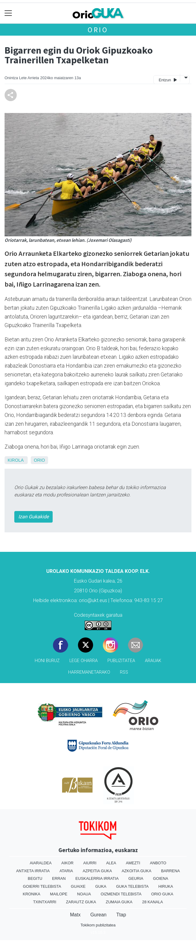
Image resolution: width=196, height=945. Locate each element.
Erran (59, 878)
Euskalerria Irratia (97, 878)
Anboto (158, 863)
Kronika (31, 894)
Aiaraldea (41, 863)
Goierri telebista (42, 886)
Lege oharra (83, 660)
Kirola (15, 460)
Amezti (133, 863)
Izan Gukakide (33, 517)
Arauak (153, 660)
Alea (111, 863)
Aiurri (89, 863)
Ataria (66, 871)
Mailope (58, 894)
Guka (100, 886)
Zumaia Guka (119, 902)
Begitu (35, 878)
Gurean (98, 914)
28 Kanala (152, 902)
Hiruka (165, 886)
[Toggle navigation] (8, 13)
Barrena (170, 871)
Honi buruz (47, 660)
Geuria (135, 878)
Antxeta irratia (33, 871)
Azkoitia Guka (136, 871)
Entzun (168, 79)
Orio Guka (162, 894)
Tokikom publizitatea (97, 925)
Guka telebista (132, 886)
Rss (124, 672)
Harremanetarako (89, 672)
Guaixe (78, 886)
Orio (98, 29)
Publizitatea (121, 660)
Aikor (67, 863)
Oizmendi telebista (121, 894)
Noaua (84, 894)
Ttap (121, 914)
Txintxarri (44, 902)
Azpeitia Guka (97, 871)
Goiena (160, 878)
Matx (75, 914)
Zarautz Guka (81, 902)
